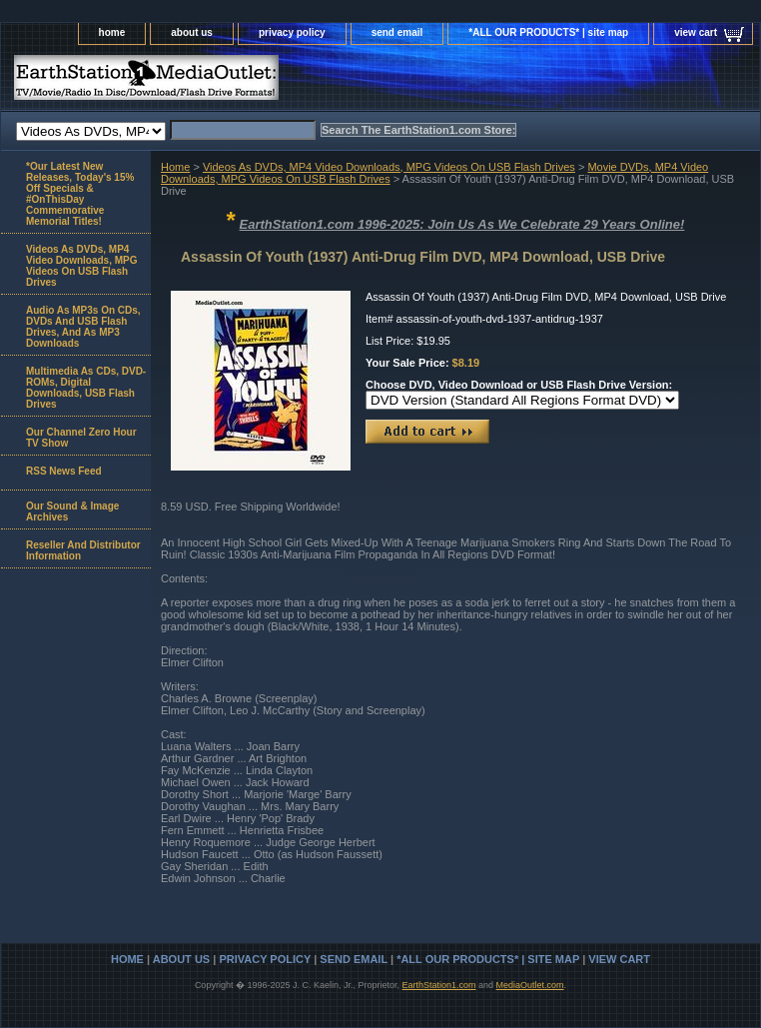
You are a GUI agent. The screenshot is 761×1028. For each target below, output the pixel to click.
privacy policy (292, 32)
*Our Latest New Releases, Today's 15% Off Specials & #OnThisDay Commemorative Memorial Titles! (80, 194)
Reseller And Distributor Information (83, 550)
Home (175, 167)
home (112, 32)
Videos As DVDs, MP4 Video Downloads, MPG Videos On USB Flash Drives (389, 167)
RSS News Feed (64, 471)
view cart (695, 32)
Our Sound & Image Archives (72, 511)
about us (192, 32)
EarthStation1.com (438, 985)
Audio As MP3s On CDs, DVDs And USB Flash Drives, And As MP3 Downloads (83, 327)
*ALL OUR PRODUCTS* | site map (548, 32)
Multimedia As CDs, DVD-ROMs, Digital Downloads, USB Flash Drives (86, 388)
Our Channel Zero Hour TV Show (81, 438)
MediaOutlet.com (530, 985)
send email (397, 32)
